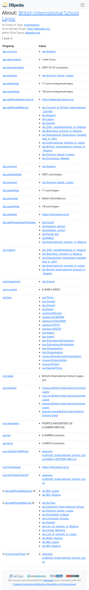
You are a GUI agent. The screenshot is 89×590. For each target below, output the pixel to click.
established (12, 174)
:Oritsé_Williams (53, 530)
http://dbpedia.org (38, 29)
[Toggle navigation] (82, 5)
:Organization (54, 360)
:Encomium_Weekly (55, 158)
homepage (12, 467)
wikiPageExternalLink (18, 99)
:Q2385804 (53, 317)
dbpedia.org (32, 32)
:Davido (48, 123)
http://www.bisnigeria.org (58, 99)
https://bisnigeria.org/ (55, 214)
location (10, 75)
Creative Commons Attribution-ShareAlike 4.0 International (44, 584)
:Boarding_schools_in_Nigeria (62, 131)
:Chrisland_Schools (55, 518)
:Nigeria (48, 51)
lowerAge (11, 83)
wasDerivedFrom (16, 451)
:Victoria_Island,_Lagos (58, 75)
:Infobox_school (53, 230)
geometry (11, 423)
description (12, 59)
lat (6, 435)
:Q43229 (51, 329)
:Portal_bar (50, 234)
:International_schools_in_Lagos (63, 142)
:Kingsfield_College (55, 514)
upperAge (11, 91)
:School (48, 281)
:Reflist (48, 238)
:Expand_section (53, 226)
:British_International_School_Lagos (63, 479)
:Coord (48, 222)
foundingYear (13, 67)
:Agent (47, 309)
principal (10, 198)
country (10, 51)
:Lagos (48, 119)
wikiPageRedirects (18, 491)
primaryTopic (15, 554)
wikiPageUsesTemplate (19, 222)
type (7, 297)
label (8, 376)
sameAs (9, 388)
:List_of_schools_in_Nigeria (60, 526)
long (8, 443)
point (10, 289)
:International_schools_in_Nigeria (64, 242)
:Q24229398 (54, 321)
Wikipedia (48, 580)
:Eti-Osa (48, 503)
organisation (31, 25)
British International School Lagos (40, 15)
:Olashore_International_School (63, 507)
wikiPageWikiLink (16, 107)
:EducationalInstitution (58, 340)
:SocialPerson (52, 313)
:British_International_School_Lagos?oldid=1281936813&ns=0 (63, 455)
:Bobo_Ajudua (52, 538)
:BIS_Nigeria (51, 495)
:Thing (47, 297)
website (10, 214)
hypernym (12, 281)
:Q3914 (51, 325)
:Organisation (52, 348)
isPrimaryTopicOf (15, 475)
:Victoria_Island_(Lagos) (58, 154)
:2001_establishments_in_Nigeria (64, 127)
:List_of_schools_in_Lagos (59, 534)
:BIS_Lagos (50, 491)
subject (9, 250)
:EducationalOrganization (61, 356)
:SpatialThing (52, 368)
